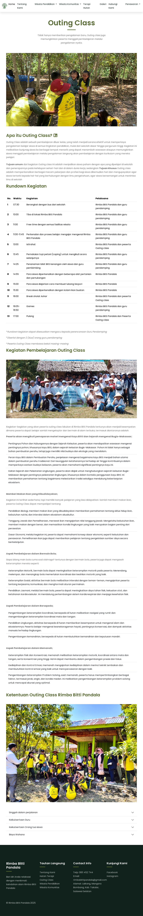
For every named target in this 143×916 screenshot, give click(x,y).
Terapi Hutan (86, 6)
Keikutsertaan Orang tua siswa (25, 827)
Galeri (103, 4)
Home (11, 4)
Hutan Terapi (47, 876)
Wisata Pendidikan (50, 883)
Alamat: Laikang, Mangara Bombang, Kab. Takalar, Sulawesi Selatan (87, 887)
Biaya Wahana (17, 834)
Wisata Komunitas (49, 887)
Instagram (112, 876)
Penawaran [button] (132, 4)
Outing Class (46, 879)
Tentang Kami (22, 6)
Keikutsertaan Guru (19, 819)
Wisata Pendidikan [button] (45, 4)
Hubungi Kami (113, 6)
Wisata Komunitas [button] (69, 4)
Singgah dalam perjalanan (23, 812)
